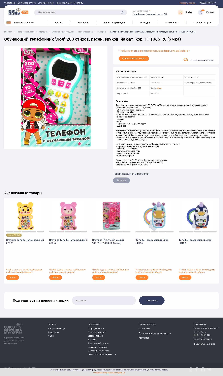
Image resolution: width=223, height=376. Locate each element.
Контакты (78, 3)
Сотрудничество (46, 3)
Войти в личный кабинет (133, 58)
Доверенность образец (99, 351)
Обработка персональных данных (109, 372)
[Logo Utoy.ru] (18, 12)
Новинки (83, 22)
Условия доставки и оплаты (198, 59)
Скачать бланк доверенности (102, 354)
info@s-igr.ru (206, 339)
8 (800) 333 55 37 (211, 328)
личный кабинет (180, 50)
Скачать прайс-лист (204, 344)
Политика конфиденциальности (155, 333)
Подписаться (152, 300)
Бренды (145, 22)
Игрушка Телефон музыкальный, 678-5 (68, 241)
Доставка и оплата (26, 3)
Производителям (64, 3)
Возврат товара (95, 336)
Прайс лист (172, 22)
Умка (159, 88)
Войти (12, 277)
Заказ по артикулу (114, 22)
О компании (9, 3)
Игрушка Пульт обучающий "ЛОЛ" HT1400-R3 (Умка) (108, 241)
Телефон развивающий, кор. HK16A (152, 241)
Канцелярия (53, 332)
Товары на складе (56, 328)
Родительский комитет (99, 343)
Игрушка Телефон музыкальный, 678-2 (25, 241)
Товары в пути (202, 22)
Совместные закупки (98, 347)
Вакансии (92, 340)
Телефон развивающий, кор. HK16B (195, 241)
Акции (58, 22)
